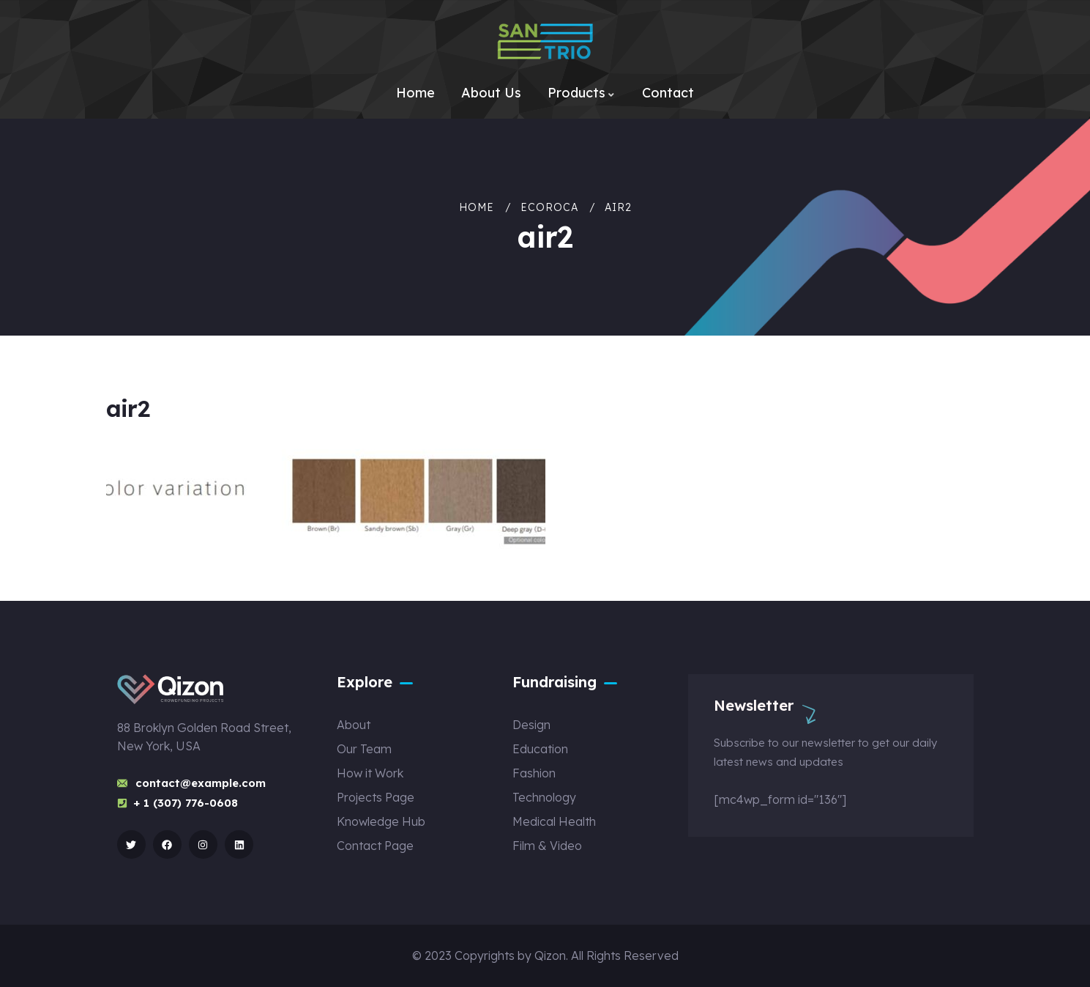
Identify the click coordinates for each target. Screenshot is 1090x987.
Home (476, 207)
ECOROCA (549, 207)
